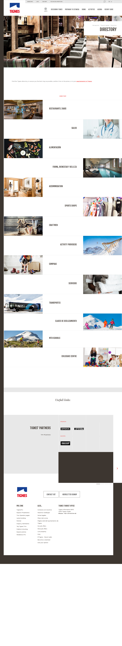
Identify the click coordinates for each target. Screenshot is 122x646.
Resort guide (109, 9)
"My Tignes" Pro (21, 526)
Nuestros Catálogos (44, 512)
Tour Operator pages (23, 515)
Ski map (44, 1)
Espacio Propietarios (23, 512)
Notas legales (42, 515)
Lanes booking (21, 518)
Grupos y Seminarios (23, 523)
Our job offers (42, 526)
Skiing (84, 9)
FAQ (39, 534)
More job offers (42, 528)
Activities (91, 9)
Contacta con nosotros (45, 510)
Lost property (42, 531)
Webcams (30, 1)
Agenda (99, 9)
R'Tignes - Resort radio (45, 537)
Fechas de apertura (56, 1)
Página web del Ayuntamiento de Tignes (48, 522)
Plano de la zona (43, 518)
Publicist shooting (22, 529)
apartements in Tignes (84, 81)
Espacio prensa (21, 532)
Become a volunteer (44, 540)
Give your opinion (43, 542)
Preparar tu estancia (72, 9)
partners (48, 434)
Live (37, 1)
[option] (25, 405)
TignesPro (20, 510)
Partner (19, 521)
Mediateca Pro (21, 534)
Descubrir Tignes (56, 9)
